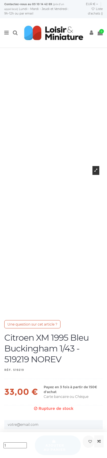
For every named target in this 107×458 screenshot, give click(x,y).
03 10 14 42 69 (42, 4)
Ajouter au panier (55, 445)
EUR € (92, 4)
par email (26, 13)
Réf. (8, 370)
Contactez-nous (15, 4)
